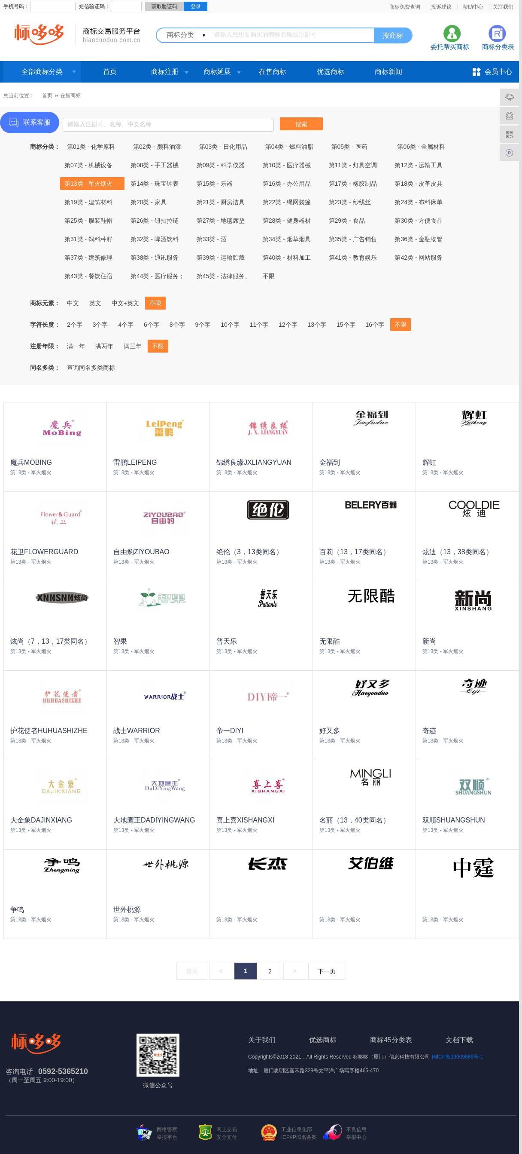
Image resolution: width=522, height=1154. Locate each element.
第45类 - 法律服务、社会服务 (224, 277)
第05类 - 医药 (349, 146)
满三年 (133, 346)
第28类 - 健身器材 (287, 220)
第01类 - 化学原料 (91, 146)
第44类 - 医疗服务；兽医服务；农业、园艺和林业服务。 (157, 277)
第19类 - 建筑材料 (88, 202)
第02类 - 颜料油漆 (157, 146)
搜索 (301, 124)
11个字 (259, 324)
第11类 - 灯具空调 (353, 165)
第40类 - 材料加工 (287, 257)
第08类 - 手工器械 (154, 165)
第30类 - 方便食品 (419, 220)
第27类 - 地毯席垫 (221, 220)
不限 (269, 276)
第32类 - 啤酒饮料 (154, 239)
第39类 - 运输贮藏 (221, 257)
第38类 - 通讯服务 (154, 257)
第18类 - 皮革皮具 (419, 183)
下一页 (327, 971)
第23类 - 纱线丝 (350, 202)
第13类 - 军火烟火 (88, 183)
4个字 (126, 324)
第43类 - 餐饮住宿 (88, 276)
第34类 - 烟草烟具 (287, 239)
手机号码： (16, 6)
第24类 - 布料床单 (419, 202)
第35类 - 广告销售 (353, 239)
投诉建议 (441, 7)
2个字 (74, 324)
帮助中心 (473, 7)
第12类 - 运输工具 (419, 165)
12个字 (288, 324)
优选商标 (330, 71)
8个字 (177, 324)
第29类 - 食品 (347, 220)
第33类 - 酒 (212, 239)
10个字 (230, 324)
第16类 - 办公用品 (287, 183)
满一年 (76, 346)
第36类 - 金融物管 (419, 239)
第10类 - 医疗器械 (287, 165)
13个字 (317, 324)
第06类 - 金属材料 (421, 146)
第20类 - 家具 (148, 202)
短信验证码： (94, 6)
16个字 (374, 324)
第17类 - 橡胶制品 (353, 183)
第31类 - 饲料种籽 (88, 239)
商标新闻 (388, 71)
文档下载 (459, 1040)
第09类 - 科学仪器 (221, 165)
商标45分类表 (391, 1040)
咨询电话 (19, 1071)
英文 (95, 303)
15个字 (346, 324)
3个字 (100, 324)
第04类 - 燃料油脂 (289, 146)
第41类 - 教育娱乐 (353, 257)
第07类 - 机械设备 (88, 165)
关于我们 (262, 1040)
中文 (73, 303)
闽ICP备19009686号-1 (457, 1057)
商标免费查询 (404, 7)
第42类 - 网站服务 (419, 257)
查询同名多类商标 (91, 367)
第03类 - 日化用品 (223, 146)
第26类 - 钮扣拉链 (154, 220)
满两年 (104, 346)
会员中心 (498, 71)
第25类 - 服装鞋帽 (88, 220)
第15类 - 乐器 (215, 183)
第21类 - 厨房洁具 (221, 202)
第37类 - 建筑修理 (88, 257)
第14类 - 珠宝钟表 (154, 183)
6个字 (151, 324)
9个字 (202, 324)
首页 (110, 71)
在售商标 (272, 71)
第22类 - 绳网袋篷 (287, 202)
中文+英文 (125, 303)
